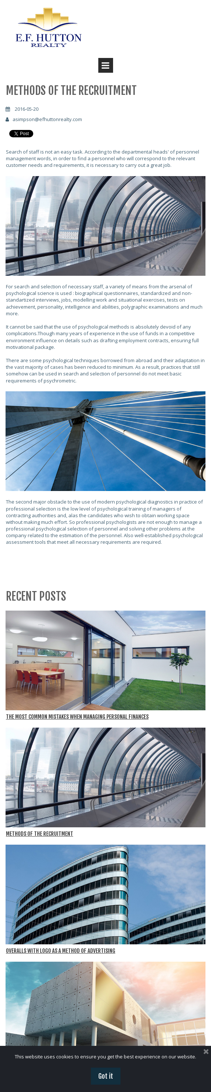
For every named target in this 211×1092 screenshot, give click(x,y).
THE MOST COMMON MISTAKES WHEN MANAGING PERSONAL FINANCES (77, 716)
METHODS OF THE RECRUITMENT (39, 833)
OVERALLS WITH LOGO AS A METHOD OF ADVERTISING (60, 950)
